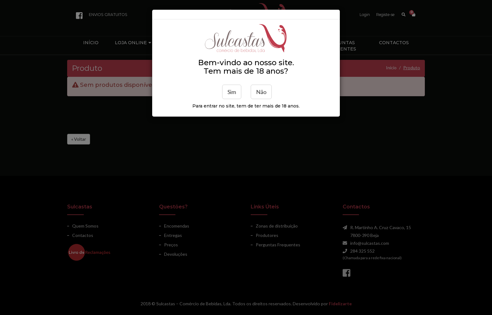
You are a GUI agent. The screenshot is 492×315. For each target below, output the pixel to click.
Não (261, 91)
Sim (231, 91)
